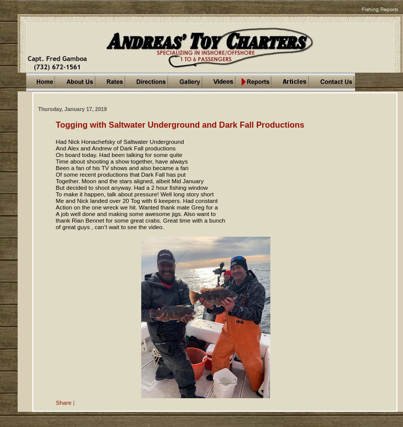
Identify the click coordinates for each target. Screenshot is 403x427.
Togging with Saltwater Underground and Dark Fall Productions (180, 124)
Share (64, 402)
